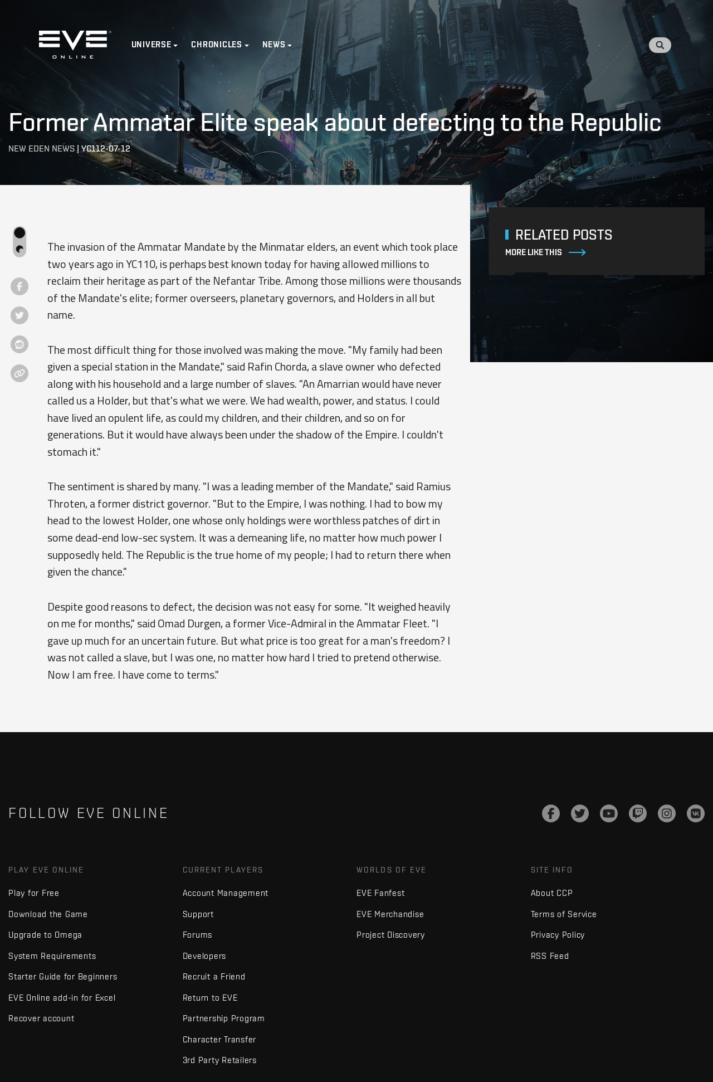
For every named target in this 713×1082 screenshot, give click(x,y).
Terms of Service (564, 914)
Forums (198, 934)
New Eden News (41, 148)
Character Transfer (220, 1039)
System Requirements (52, 956)
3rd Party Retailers (220, 1060)
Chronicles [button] (217, 45)
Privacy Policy (558, 934)
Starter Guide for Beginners (62, 976)
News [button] (274, 45)
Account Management (226, 893)
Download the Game (48, 914)
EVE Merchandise (390, 914)
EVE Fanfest (380, 893)
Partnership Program (224, 1018)
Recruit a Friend (214, 976)
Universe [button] (151, 45)
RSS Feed (550, 956)
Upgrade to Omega (45, 934)
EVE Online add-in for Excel (61, 997)
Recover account (41, 1018)
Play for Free (34, 893)
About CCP (552, 893)
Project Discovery (390, 934)
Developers (205, 956)
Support (198, 914)
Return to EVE (210, 997)
